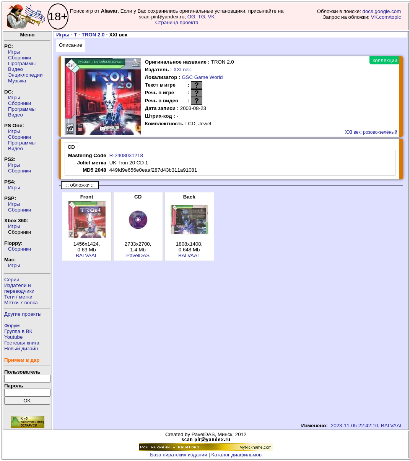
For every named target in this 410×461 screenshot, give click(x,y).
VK (211, 17)
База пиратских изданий (178, 455)
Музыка (17, 81)
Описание (70, 45)
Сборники (19, 58)
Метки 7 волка (21, 302)
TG (201, 17)
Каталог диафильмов (237, 455)
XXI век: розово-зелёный (371, 132)
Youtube (13, 337)
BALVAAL (87, 255)
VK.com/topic (386, 17)
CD (71, 147)
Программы (22, 63)
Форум (12, 325)
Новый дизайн (21, 348)
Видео (15, 69)
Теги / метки (18, 297)
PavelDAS (138, 255)
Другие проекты (23, 314)
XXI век (181, 69)
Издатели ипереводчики (19, 288)
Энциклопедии (25, 75)
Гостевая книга (21, 343)
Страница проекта (176, 22)
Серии (11, 279)
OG (191, 17)
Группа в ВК (18, 331)
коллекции (385, 60)
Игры (14, 52)
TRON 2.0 (93, 35)
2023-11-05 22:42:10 (354, 425)
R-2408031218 (126, 155)
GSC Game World (202, 77)
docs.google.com (382, 11)
